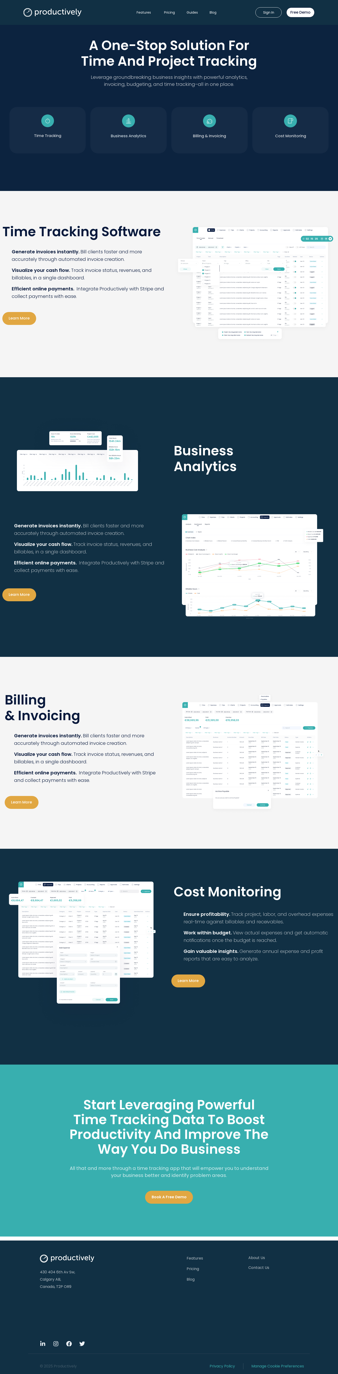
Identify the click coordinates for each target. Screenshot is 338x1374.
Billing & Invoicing (209, 138)
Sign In (268, 12)
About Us (256, 1257)
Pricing (169, 12)
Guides (192, 12)
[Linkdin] (43, 1344)
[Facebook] (69, 1344)
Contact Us (258, 1267)
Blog (213, 12)
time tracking (47, 138)
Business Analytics (128, 138)
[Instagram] (56, 1344)
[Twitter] (82, 1344)
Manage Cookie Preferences (277, 1366)
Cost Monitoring (290, 138)
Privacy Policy (222, 1366)
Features (144, 12)
